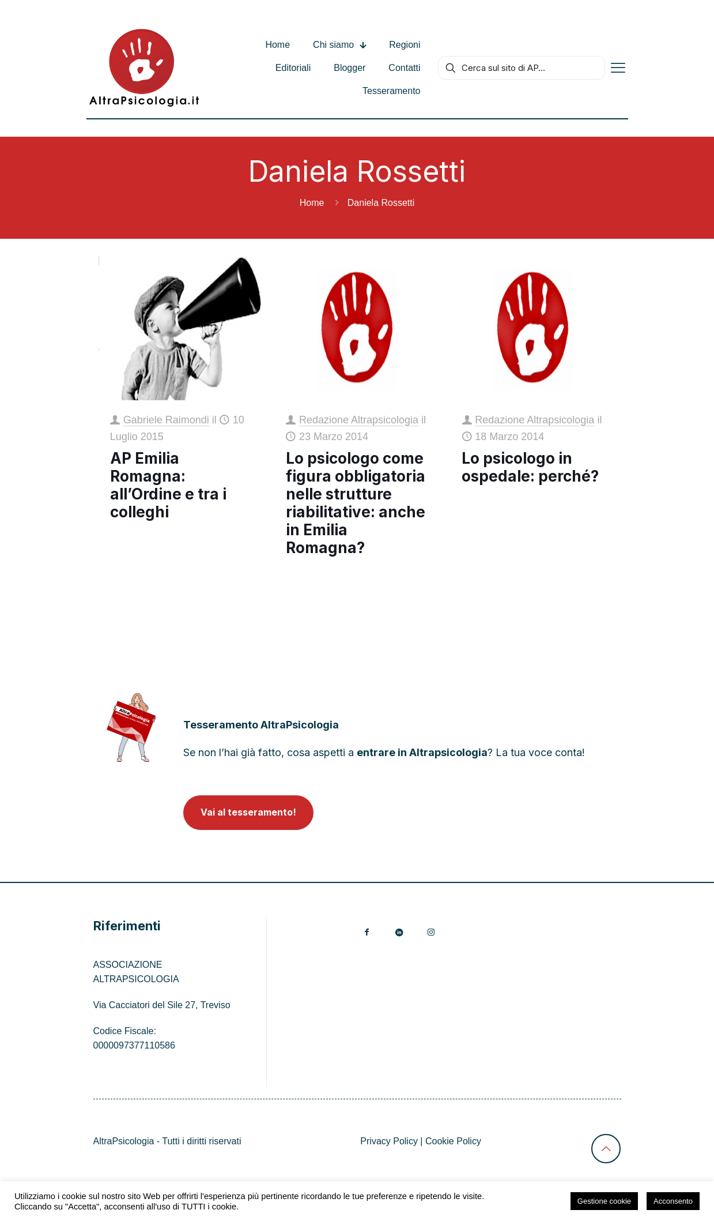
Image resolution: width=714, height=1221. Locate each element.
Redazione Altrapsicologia (358, 420)
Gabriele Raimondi (166, 420)
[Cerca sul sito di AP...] (521, 68)
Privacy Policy (389, 1141)
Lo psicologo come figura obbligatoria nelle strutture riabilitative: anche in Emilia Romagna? (355, 503)
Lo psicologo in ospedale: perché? (530, 467)
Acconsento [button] (673, 1201)
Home (312, 203)
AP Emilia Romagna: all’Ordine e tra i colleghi (168, 485)
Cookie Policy (453, 1141)
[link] (131, 727)
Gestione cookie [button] (604, 1201)
